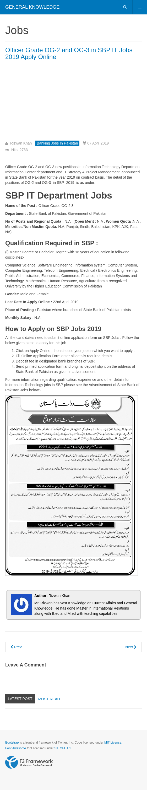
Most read (49, 699)
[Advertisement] (49, 102)
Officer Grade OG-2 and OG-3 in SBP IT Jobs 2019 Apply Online (69, 53)
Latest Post (20, 699)
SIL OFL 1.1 (62, 748)
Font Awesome (15, 748)
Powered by (29, 762)
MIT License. (113, 742)
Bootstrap (12, 742)
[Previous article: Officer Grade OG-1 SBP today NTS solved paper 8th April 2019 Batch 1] (16, 647)
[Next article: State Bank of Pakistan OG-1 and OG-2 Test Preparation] (131, 647)
